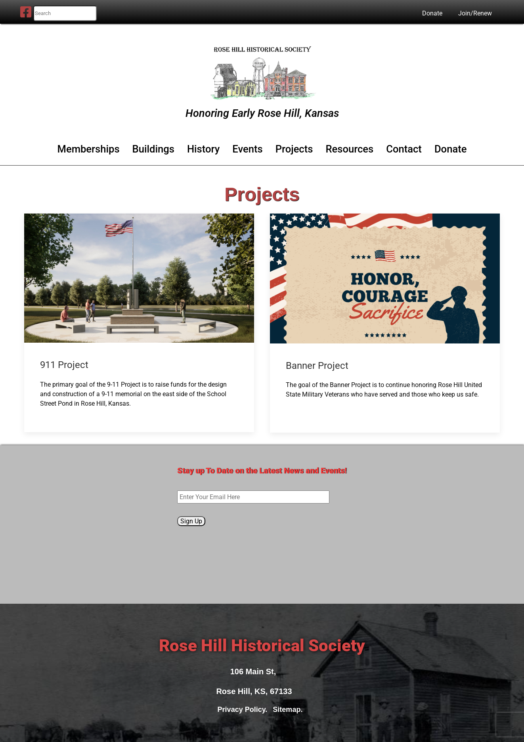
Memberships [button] (88, 149)
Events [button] (247, 149)
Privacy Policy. (245, 709)
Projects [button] (294, 149)
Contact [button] (404, 149)
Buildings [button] (153, 149)
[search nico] (65, 13)
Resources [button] (349, 149)
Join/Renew (475, 13)
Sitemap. (289, 709)
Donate (432, 13)
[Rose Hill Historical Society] (262, 71)
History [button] (203, 149)
